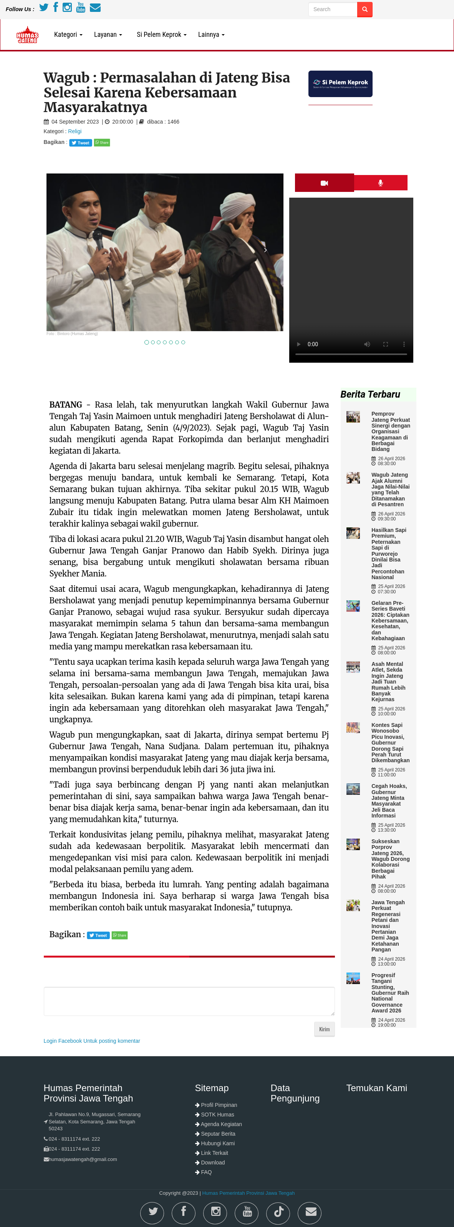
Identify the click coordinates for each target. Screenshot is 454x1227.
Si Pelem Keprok (160, 34)
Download (213, 1162)
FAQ (206, 1172)
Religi (74, 131)
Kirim (324, 1029)
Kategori (68, 34)
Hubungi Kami (218, 1143)
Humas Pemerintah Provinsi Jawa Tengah (248, 1193)
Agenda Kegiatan (221, 1124)
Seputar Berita (218, 1134)
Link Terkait (214, 1153)
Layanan (108, 34)
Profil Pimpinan (219, 1105)
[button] (64, 287)
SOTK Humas (217, 1114)
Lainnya (211, 34)
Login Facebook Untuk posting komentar (92, 1041)
